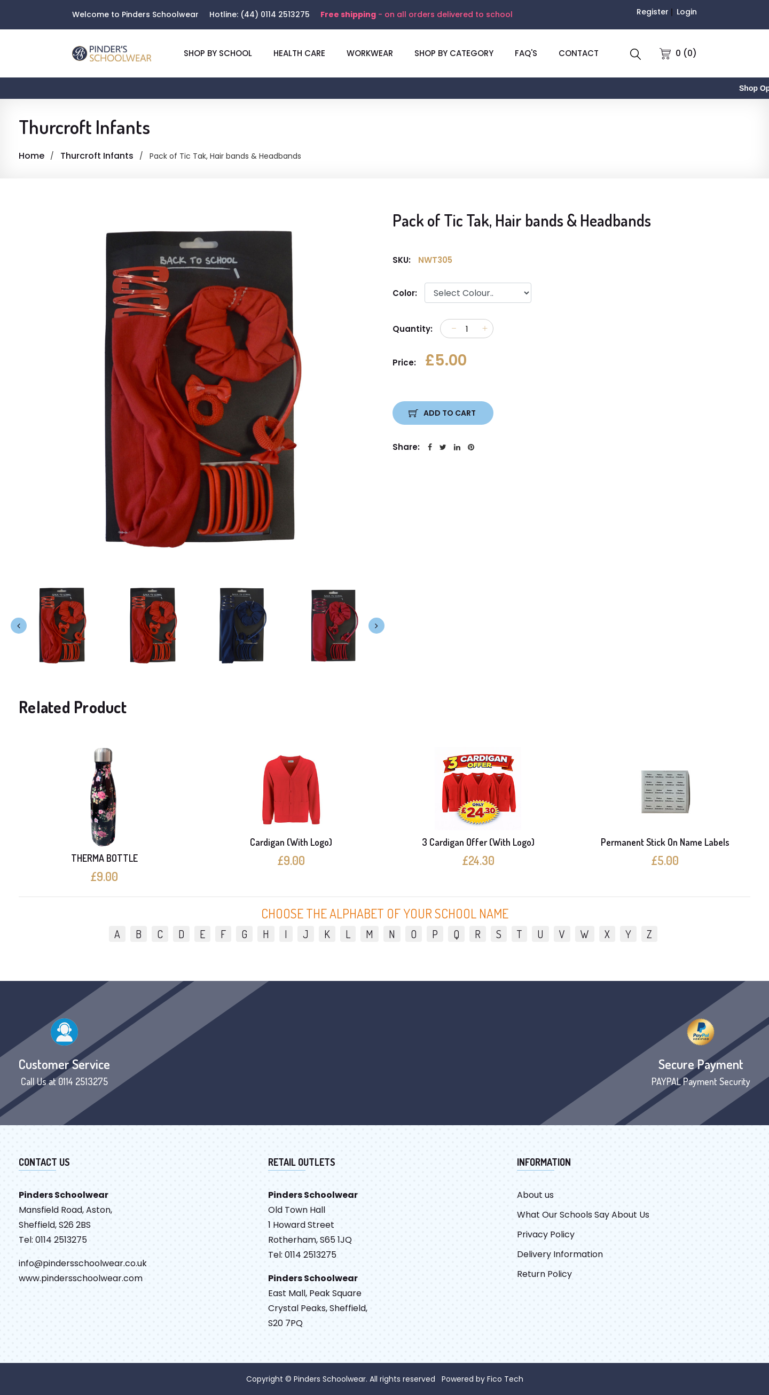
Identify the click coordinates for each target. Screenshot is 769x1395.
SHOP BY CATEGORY (453, 53)
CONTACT (579, 53)
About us (535, 1195)
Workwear (370, 53)
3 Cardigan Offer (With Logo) (478, 842)
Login (687, 11)
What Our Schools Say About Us (583, 1215)
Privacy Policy (546, 1234)
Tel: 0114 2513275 (53, 1240)
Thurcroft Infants (97, 156)
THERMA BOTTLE (104, 858)
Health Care (299, 53)
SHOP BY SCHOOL (218, 53)
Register (653, 11)
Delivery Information (560, 1254)
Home (31, 156)
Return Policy (544, 1274)
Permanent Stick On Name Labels (665, 842)
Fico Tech (505, 1379)
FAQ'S (526, 53)
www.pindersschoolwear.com (81, 1278)
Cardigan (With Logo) (291, 842)
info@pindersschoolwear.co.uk (83, 1263)
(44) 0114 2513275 (275, 14)
